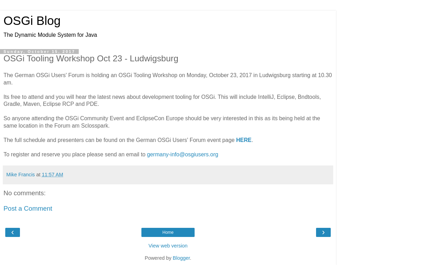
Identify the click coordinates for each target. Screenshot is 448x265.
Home (168, 232)
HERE (244, 140)
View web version (168, 246)
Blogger (181, 258)
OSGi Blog (32, 20)
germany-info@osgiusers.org (182, 154)
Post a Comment (28, 208)
